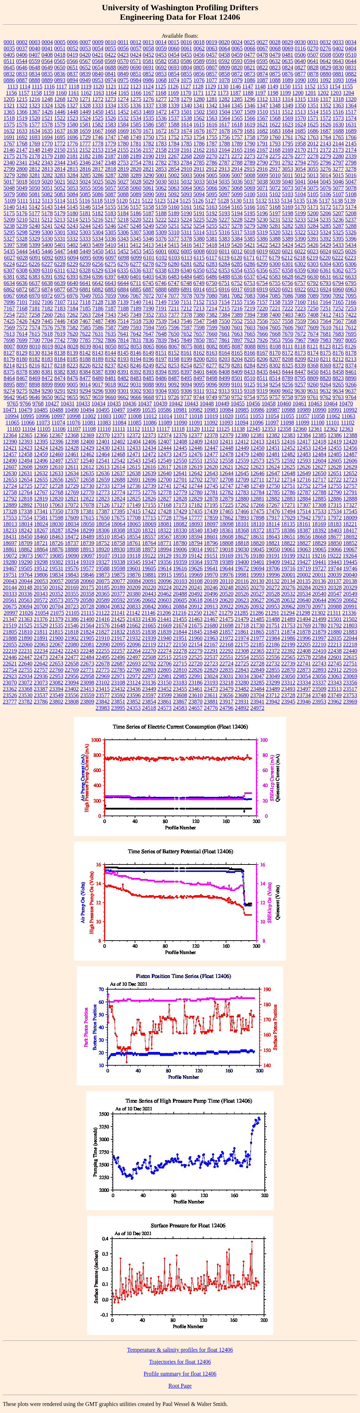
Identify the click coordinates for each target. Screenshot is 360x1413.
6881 (85, 289)
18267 (41, 530)
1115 (37, 86)
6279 (161, 264)
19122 (149, 556)
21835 (134, 632)
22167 (211, 644)
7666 (262, 334)
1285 (237, 99)
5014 (325, 175)
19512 (41, 568)
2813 (47, 169)
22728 (257, 664)
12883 (288, 499)
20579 (72, 600)
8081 (199, 346)
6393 (72, 277)
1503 (211, 112)
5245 (97, 226)
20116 (242, 581)
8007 (9, 346)
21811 (40, 632)
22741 (304, 664)
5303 (85, 232)
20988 (335, 606)
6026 (350, 251)
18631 (257, 537)
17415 (134, 511)
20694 (25, 606)
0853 (161, 74)
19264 (350, 556)
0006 (72, 42)
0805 (199, 67)
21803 (350, 625)
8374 (350, 365)
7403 (287, 315)
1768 (21, 144)
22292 (226, 651)
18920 (103, 549)
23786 (41, 702)
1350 (300, 106)
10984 (226, 410)
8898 (34, 385)
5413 (148, 245)
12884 (304, 499)
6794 (338, 283)
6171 (249, 258)
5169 (287, 207)
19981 (242, 575)
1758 (249, 137)
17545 (350, 511)
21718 (242, 625)
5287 (338, 226)
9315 (237, 391)
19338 (118, 562)
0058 (148, 48)
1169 (173, 93)
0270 (313, 48)
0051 (59, 48)
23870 (195, 702)
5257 (224, 226)
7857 (211, 340)
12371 (118, 435)
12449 (242, 448)
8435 (262, 372)
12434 (149, 448)
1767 (9, 144)
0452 (148, 55)
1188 (248, 93)
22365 (257, 651)
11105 (44, 429)
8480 (97, 378)
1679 (237, 131)
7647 (148, 334)
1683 (275, 131)
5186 (135, 213)
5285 (325, 226)
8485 (148, 378)
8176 (338, 353)
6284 (224, 264)
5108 (350, 194)
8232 (97, 365)
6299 (262, 264)
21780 (319, 625)
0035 (9, 48)
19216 (319, 556)
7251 (325, 308)
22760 (56, 670)
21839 (165, 632)
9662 (123, 397)
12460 (56, 454)
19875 (118, 575)
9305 (173, 391)
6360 (313, 270)
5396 (350, 239)
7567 (338, 321)
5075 (313, 188)
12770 (87, 492)
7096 (9, 302)
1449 (85, 112)
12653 (10, 480)
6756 (287, 283)
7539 (161, 321)
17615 (87, 518)
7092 (338, 296)
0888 (34, 80)
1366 (21, 112)
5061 (148, 188)
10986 (257, 410)
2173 (338, 150)
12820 (56, 499)
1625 (313, 125)
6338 (161, 270)
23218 (226, 683)
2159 (173, 150)
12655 (41, 480)
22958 (87, 676)
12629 (350, 467)
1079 (237, 80)
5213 (59, 220)
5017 (9, 182)
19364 (195, 562)
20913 (211, 606)
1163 (98, 93)
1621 (262, 125)
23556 (72, 695)
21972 (226, 638)
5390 (300, 239)
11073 (43, 423)
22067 (56, 644)
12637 (118, 473)
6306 (350, 264)
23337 (319, 683)
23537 (41, 695)
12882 (273, 499)
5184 (123, 213)
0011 (122, 42)
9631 (313, 391)
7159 (287, 302)
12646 (257, 473)
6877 (59, 289)
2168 (275, 150)
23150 (165, 683)
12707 (211, 480)
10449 (222, 404)
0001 (9, 42)
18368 (242, 530)
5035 (224, 182)
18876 (56, 549)
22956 (72, 676)
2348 (110, 163)
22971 (118, 676)
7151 (186, 302)
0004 (47, 42)
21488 (273, 619)
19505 (25, 568)
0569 (110, 61)
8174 (313, 353)
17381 (87, 511)
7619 (59, 334)
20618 (195, 600)
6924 (325, 289)
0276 (325, 48)
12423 (25, 448)
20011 (319, 575)
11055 (287, 416)
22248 (87, 651)
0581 (148, 61)
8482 (123, 378)
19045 (257, 549)
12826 (149, 499)
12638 (134, 473)
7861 (224, 340)
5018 (21, 182)
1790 (249, 144)
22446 (10, 657)
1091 (313, 80)
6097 (110, 258)
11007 (119, 416)
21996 (304, 638)
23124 (134, 683)
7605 (275, 327)
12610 (56, 467)
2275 (275, 156)
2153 (97, 150)
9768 (38, 404)
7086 (287, 296)
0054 (97, 48)
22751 (350, 664)
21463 (195, 619)
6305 (338, 264)
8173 (300, 353)
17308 (319, 505)
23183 (180, 683)
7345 (123, 315)
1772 (59, 144)
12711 (257, 480)
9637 (350, 391)
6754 (262, 283)
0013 (148, 42)
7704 (47, 340)
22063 (41, 644)
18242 (25, 530)
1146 (235, 86)
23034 (242, 676)
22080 (72, 644)
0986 (148, 80)
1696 (72, 137)
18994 (165, 549)
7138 (110, 302)
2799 (9, 169)
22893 (319, 670)
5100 (249, 194)
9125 (249, 385)
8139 (72, 353)
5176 (21, 213)
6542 (262, 277)
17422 (149, 511)
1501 (186, 112)
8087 (237, 346)
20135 (303, 581)
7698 (9, 340)
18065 (134, 524)
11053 (257, 416)
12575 (273, 461)
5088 (123, 194)
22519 (180, 657)
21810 (25, 632)
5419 (224, 245)
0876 (287, 74)
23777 (10, 702)
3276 (325, 169)
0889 (47, 80)
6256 (97, 264)
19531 (56, 568)
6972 (47, 296)
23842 (103, 702)
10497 (118, 410)
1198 (272, 93)
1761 (287, 137)
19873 (103, 575)
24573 (165, 708)
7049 (85, 296)
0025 (249, 42)
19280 (10, 562)
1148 (260, 86)
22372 (273, 651)
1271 (85, 99)
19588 (103, 568)
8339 (300, 365)
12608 (25, 467)
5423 (275, 245)
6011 (224, 251)
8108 (275, 346)
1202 (323, 93)
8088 (250, 346)
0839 (85, 74)
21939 (149, 638)
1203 (335, 93)
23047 (257, 676)
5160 (173, 207)
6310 (47, 270)
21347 (10, 619)
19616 (180, 568)
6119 (223, 258)
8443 (275, 372)
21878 (304, 632)
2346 (85, 163)
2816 (85, 169)
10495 (103, 410)
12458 (25, 454)
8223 (72, 365)
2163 (211, 150)
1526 (110, 118)
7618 (47, 334)
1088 (275, 80)
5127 (210, 201)
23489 (273, 689)
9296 (97, 391)
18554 (134, 537)
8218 (59, 365)
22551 (226, 657)
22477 (72, 657)
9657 (85, 397)
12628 (335, 467)
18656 (304, 537)
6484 (186, 277)
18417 (350, 530)
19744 (335, 568)
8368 (313, 365)
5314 (199, 232)
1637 (59, 131)
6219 (312, 258)
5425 (300, 245)
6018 (249, 251)
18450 (25, 537)
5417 (199, 245)
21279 (226, 613)
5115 (72, 201)
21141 (118, 613)
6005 (186, 251)
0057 (135, 48)
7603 (249, 327)
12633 (56, 473)
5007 (237, 175)
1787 (211, 144)
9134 (262, 385)
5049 (21, 188)
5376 (161, 239)
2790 (262, 163)
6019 (262, 251)
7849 (186, 340)
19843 (72, 575)
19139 (180, 556)
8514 (275, 378)
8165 (237, 353)
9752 (237, 397)
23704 (257, 695)
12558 (226, 461)
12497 (56, 461)
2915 (249, 169)
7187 (110, 308)
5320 (275, 232)
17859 (211, 518)
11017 (180, 416)
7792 (97, 340)
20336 (25, 594)
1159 (48, 93)
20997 (11, 613)
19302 (56, 562)
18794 (195, 543)
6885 (135, 289)
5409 (97, 245)
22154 (195, 644)
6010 (211, 251)
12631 (25, 473)
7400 (275, 315)
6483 (173, 277)
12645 (242, 473)
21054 (41, 613)
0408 (47, 55)
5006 (224, 175)
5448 (72, 251)
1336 (135, 106)
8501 (237, 378)
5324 (325, 232)
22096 (134, 644)
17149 (134, 505)
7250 (313, 308)
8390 (110, 372)
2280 (338, 156)
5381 (211, 239)
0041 (47, 48)
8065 (148, 346)
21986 (288, 638)
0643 (338, 61)
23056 (319, 676)
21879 (319, 632)
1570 (300, 118)
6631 (325, 277)
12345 (253, 429)
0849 (123, 74)
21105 (72, 613)
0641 (313, 61)
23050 (288, 676)
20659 (335, 600)
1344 (224, 106)
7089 (313, 296)
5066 (211, 188)
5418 (211, 245)
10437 (145, 404)
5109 (10, 201)
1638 (72, 131)
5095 (211, 194)
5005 (211, 175)
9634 (338, 391)
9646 (34, 397)
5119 (109, 201)
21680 (211, 625)
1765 (338, 137)
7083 (249, 296)
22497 (134, 657)
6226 (34, 264)
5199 (300, 213)
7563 (313, 321)
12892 (25, 505)
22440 (350, 651)
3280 (21, 175)
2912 (211, 169)
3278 (350, 169)
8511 (262, 378)
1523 (72, 118)
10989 (304, 410)
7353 (161, 315)
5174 (350, 207)
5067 (224, 188)
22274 (165, 651)
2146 (9, 150)
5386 (262, 239)
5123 (160, 201)
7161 (312, 302)
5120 (122, 201)
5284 (313, 226)
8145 (123, 353)
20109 (211, 581)
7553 (249, 321)
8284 (249, 365)
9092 (173, 385)
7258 (34, 315)
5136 (311, 201)
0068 (275, 48)
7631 (97, 334)
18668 (319, 537)
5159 (161, 207)
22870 (288, 670)
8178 (350, 353)
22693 (134, 664)
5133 (273, 201)
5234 (313, 220)
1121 (110, 86)
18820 (257, 543)
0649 (47, 67)
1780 (123, 144)
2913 (224, 169)
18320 (134, 530)
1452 (123, 112)
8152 (173, 353)
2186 (97, 156)
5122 (147, 201)
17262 (242, 505)
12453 (304, 448)
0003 (34, 42)
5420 (237, 245)
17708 (134, 518)
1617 (224, 125)
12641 (180, 473)
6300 (275, 264)
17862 (226, 518)
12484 (319, 454)
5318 (249, 232)
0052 (72, 48)
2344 (59, 163)
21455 (180, 619)
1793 (275, 144)
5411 (122, 245)
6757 (300, 283)
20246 (211, 587)
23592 (118, 695)
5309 (161, 232)
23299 (273, 683)
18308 (118, 530)
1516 (338, 112)
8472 (47, 378)
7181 (34, 308)
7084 (262, 296)
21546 (72, 625)
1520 (34, 118)
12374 (165, 435)
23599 (165, 695)
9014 (85, 385)
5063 (173, 188)
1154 (334, 86)
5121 (134, 201)
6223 (350, 258)
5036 (237, 182)
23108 (118, 683)
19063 (304, 549)
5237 (350, 220)
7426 (21, 321)
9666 (135, 397)
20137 (334, 581)
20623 (242, 600)
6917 (237, 289)
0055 (110, 48)
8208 (287, 359)
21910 (103, 638)
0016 (186, 42)
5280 (262, 226)
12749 (257, 486)
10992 (350, 410)
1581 (85, 125)
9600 (275, 391)
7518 (135, 321)
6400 (123, 277)
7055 (97, 296)
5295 (9, 232)
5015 (338, 175)
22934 (25, 676)
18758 (118, 543)
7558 (287, 321)
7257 (21, 315)
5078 (350, 188)
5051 (47, 188)
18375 (273, 530)
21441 (165, 619)
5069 (249, 188)
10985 (242, 410)
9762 (325, 397)
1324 (47, 106)
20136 (319, 581)
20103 (180, 581)
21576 (103, 625)
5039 (275, 182)
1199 (285, 93)
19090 (72, 556)
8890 (350, 378)
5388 (275, 239)
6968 (21, 296)
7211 (173, 308)
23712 (273, 695)
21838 (149, 632)
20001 (288, 575)
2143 (325, 144)
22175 (242, 644)
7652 (186, 334)
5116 (84, 201)
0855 (186, 74)
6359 (300, 270)
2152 (85, 150)
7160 (300, 302)
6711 (135, 283)
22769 (72, 670)
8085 (224, 346)
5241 (47, 226)
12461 (72, 454)
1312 (262, 99)
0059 (161, 48)
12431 (118, 448)
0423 (123, 55)
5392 (325, 239)
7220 (262, 308)
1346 (249, 106)
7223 (300, 308)
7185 (85, 308)
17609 (72, 518)
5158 (148, 207)
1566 (249, 118)
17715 (149, 518)
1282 (224, 99)
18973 (149, 549)
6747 (173, 283)
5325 (338, 232)
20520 (226, 594)
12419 (335, 442)
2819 (123, 169)
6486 (211, 277)
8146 (135, 353)
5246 (110, 226)
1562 (199, 118)
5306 (123, 232)
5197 (275, 213)
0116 (300, 48)
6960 (338, 289)
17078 (87, 505)
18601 (211, 537)
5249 (148, 226)
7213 (199, 308)
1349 (287, 106)
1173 (223, 93)
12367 (56, 435)
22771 (87, 670)
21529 (41, 625)
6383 (34, 277)
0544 (21, 61)
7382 (211, 315)
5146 (85, 207)
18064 (118, 524)
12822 (87, 499)
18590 (180, 537)
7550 (224, 321)
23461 (195, 689)
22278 (180, 651)
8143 (97, 353)
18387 (304, 530)
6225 (21, 264)
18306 (103, 530)
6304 (325, 264)
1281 (211, 99)
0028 (275, 42)
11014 (165, 416)
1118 (73, 86)
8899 (47, 385)
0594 (249, 61)
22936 (41, 676)
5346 (148, 239)
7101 (22, 302)
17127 (118, 505)
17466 (242, 511)
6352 (211, 270)
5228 (237, 220)
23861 (165, 702)
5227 (224, 220)
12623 (257, 467)
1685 (300, 131)
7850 (199, 340)
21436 (149, 619)
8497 (199, 378)
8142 (85, 353)
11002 (89, 416)
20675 (10, 606)
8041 (98, 346)
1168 (160, 93)
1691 (9, 137)
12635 (87, 473)
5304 (97, 232)
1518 (9, 118)
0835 (47, 74)
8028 (72, 346)
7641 (123, 334)
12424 (41, 448)
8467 (21, 378)
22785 (118, 670)
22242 (56, 651)
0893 (59, 80)
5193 (224, 213)
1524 (85, 118)
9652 (59, 397)
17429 (180, 511)
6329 (97, 270)
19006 (180, 549)
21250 (195, 613)
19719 (304, 568)
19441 (319, 562)
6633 (350, 277)
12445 (180, 448)
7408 (313, 315)
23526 (10, 695)
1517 (350, 112)
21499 (319, 619)
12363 (346, 429)
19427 (304, 562)
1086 (249, 80)
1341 (199, 106)
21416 (103, 619)
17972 (335, 518)
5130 (236, 201)
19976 (226, 575)
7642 (135, 334)
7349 (135, 315)
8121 (312, 346)
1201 (310, 93)
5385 (249, 239)
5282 (287, 226)
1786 (199, 144)
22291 (211, 651)
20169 (72, 587)
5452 (123, 251)
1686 (313, 131)
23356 (350, 683)
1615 (199, 125)
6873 (34, 289)
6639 (59, 283)
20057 (57, 581)
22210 (319, 644)
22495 (103, 657)
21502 (350, 619)
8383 (72, 372)
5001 (161, 175)
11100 (317, 423)
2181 (72, 156)
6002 (173, 251)
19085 (57, 556)
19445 (350, 562)
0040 (34, 48)
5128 (223, 201)
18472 (72, 537)
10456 (253, 404)
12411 (226, 442)
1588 (173, 125)
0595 (262, 61)
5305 (110, 232)
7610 (325, 327)
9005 (72, 385)
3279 (9, 175)
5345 (135, 239)
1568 (275, 118)
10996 (43, 416)
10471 (10, 410)
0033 (338, 42)
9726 (173, 397)
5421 (249, 245)
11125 (223, 429)
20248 (226, 587)
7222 (287, 308)
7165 (337, 302)
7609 (313, 327)
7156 (249, 302)
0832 (9, 74)
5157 (135, 207)
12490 (10, 461)
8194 (135, 359)
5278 (237, 226)
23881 (211, 702)
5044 (313, 182)
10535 (149, 410)
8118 (300, 346)
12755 (335, 486)
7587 (110, 327)
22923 (10, 676)
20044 (26, 581)
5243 (72, 226)
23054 (304, 676)
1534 (135, 118)
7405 (300, 315)
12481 (273, 454)
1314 (287, 99)
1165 (123, 93)
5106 (325, 194)
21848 (211, 632)
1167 (148, 93)
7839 (161, 340)
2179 (47, 156)
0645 (9, 67)
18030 (57, 524)
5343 (123, 239)
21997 (319, 638)
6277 (135, 264)
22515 (165, 657)
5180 (72, 213)
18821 (273, 543)
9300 (110, 391)
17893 (242, 518)
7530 (148, 321)
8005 (350, 340)
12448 (226, 448)
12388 (350, 435)
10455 (238, 404)
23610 (195, 695)
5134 (286, 201)
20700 (41, 606)
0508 (325, 55)
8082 (212, 346)
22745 (335, 664)
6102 (161, 258)
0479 (275, 55)
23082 (56, 683)
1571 (313, 118)
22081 (87, 644)
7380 (199, 315)
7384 (224, 315)
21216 (179, 613)
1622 (275, 125)
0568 (97, 61)
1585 (135, 125)
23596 (134, 695)
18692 (350, 537)
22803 (149, 670)
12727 (41, 486)
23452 (165, 689)
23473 (211, 689)
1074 (173, 80)
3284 (72, 175)
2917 (275, 169)
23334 (304, 683)
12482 (288, 454)
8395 (173, 372)
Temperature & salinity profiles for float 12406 (180, 1350)
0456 (199, 55)
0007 (85, 42)
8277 (211, 365)
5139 (349, 201)
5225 (199, 220)
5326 (350, 232)
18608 (226, 537)
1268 (59, 99)
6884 (123, 289)
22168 (226, 644)
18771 (165, 543)
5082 (47, 194)
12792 (10, 499)
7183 (59, 308)
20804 (103, 606)
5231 (275, 220)
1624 (300, 125)
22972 (134, 676)
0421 (97, 55)
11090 (180, 423)
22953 (56, 676)
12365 (25, 435)
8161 (186, 353)
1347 (262, 106)
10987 (273, 410)
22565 (288, 657)
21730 (257, 625)
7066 (123, 296)
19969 (195, 575)
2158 (161, 150)
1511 (274, 112)
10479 (25, 410)
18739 (87, 543)
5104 (300, 194)
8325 (287, 365)
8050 (110, 346)
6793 (325, 283)
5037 (249, 182)
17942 (304, 518)
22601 (335, 657)
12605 (335, 461)
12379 (226, 435)
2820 (135, 169)
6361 (325, 270)
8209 (300, 359)
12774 (118, 492)
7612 (350, 327)
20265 (242, 587)
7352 (148, 315)
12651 (335, 473)
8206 (262, 359)
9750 (224, 397)
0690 (135, 67)
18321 (149, 530)
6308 (21, 270)
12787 (304, 492)
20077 (118, 581)
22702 (149, 664)
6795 (350, 283)
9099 (224, 385)
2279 (325, 156)
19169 (226, 556)
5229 (249, 220)
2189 (135, 156)
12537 (72, 461)
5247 (123, 226)
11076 (73, 423)
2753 (123, 163)
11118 (178, 429)
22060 (25, 644)
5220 (135, 220)
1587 (161, 125)
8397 (186, 372)
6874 (47, 289)
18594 (195, 537)
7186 (97, 308)
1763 (313, 137)
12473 (165, 454)
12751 (288, 486)
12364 (10, 435)
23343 (335, 683)
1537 (173, 118)
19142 (195, 556)
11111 (119, 429)
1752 (173, 137)
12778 (165, 492)
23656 (226, 695)
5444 (21, 251)
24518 (149, 708)
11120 (193, 429)
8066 (161, 346)
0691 (148, 67)
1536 (161, 118)
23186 (195, 683)
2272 (237, 156)
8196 (148, 359)
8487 (173, 378)
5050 (34, 188)
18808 (226, 543)
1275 (135, 99)
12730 (87, 486)
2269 (199, 156)
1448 (72, 112)
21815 (56, 632)
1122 (123, 86)
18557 (149, 537)
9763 (338, 397)
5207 (338, 213)
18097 (211, 524)
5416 (186, 245)
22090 (103, 644)
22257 (118, 651)
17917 (273, 518)
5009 (262, 175)
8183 (47, 359)
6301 (287, 264)
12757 (350, 486)
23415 (103, 689)
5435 (9, 251)
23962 (335, 702)
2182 (85, 156)
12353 (269, 429)
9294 (85, 391)
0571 (135, 61)
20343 (41, 594)
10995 (27, 416)
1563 (211, 118)
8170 (275, 353)
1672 (161, 131)
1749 (135, 137)
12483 (304, 454)
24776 (211, 708)
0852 (148, 74)
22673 (87, 664)
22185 (257, 644)
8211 (325, 359)
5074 (300, 188)
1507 (237, 112)
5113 (47, 201)
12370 (103, 435)
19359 (180, 562)
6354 (237, 270)
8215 (21, 365)
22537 (211, 657)
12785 (273, 492)
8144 (110, 353)
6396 (97, 277)
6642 (97, 283)
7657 (199, 334)
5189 (173, 213)
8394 (161, 372)
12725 (25, 486)
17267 (273, 505)
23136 (149, 683)
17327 (350, 505)
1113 (12, 86)
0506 (300, 55)
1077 (211, 80)
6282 (199, 264)
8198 (173, 359)
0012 (135, 42)
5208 (350, 213)
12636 (103, 473)
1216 (34, 99)
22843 (242, 670)
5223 (173, 220)
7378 (186, 315)
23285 (257, 683)
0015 (173, 42)
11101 (333, 423)
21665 (149, 625)
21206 (164, 613)
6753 (249, 283)
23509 (319, 689)
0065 (237, 48)
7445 (47, 321)
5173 (338, 207)
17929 (288, 518)
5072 (275, 188)
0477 (249, 55)
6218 (300, 258)
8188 (85, 359)
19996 (273, 575)
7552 (237, 321)
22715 (180, 664)
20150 (41, 587)
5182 (97, 213)
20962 (288, 606)
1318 (338, 99)
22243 (72, 651)
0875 (275, 74)
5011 (287, 175)
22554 (242, 657)
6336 (135, 270)
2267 (173, 156)
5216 (97, 220)
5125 (185, 201)
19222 (334, 556)
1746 (97, 137)
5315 (211, 232)
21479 (242, 619)
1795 (287, 144)
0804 (186, 67)
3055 (313, 169)
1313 (275, 99)
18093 (196, 524)
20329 (350, 587)
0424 (135, 55)
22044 (350, 638)
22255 (103, 651)
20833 (134, 606)
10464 (330, 404)
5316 (224, 232)
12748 (242, 486)
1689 (350, 131)
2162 (199, 150)
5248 (135, 226)
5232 (287, 220)
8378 (21, 372)
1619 (249, 125)
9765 (12, 404)
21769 (304, 625)
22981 (165, 676)
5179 (59, 213)
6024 (325, 251)
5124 (172, 201)
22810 (180, 670)
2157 (148, 150)
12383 (288, 435)
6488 (224, 277)
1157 (23, 93)
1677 (211, 131)
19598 (118, 568)
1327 (72, 106)
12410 (211, 442)
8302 (275, 365)
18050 (88, 524)
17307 (304, 505)
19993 (257, 575)
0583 (173, 61)
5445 (34, 251)
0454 (173, 55)
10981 (180, 410)
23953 (319, 702)
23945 (288, 702)
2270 (211, 156)
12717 (319, 480)
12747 (226, 486)
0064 (224, 48)
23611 (211, 695)
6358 (287, 270)
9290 (47, 391)
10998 (73, 416)
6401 (135, 277)
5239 (21, 226)
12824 (118, 499)
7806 (110, 340)
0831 (350, 67)
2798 (350, 163)
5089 (135, 194)
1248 (47, 99)
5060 (135, 188)
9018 (110, 385)
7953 (275, 340)
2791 (275, 163)
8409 (237, 372)
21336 (349, 613)
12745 (211, 486)
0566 (72, 61)
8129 (21, 353)
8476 (72, 378)
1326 (59, 106)
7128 (97, 302)
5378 (186, 239)
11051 (241, 416)
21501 (335, 619)
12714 (288, 480)
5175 (9, 213)
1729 (85, 137)
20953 (273, 606)
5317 (237, 232)
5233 (300, 220)
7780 (72, 340)
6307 (9, 270)
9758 (287, 397)
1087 (262, 80)
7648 (161, 334)
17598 (56, 518)
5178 (47, 213)
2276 (287, 156)
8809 (313, 378)
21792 (335, 625)
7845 (173, 340)
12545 (149, 461)
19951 (180, 575)
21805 (10, 632)
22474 (56, 657)
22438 (335, 651)
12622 (242, 467)
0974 (110, 80)
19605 (149, 568)
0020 (224, 42)
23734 (304, 695)
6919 (262, 289)
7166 (350, 302)
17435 (195, 511)
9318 (249, 391)
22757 (41, 670)
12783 (242, 492)
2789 (249, 163)
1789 (237, 144)
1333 (97, 106)
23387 (41, 689)
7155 (236, 302)
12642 (195, 473)
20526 (242, 594)
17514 (304, 511)
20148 (25, 587)
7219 (249, 308)
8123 (325, 346)
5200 (313, 213)
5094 (199, 194)
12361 (315, 429)
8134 (47, 353)
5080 (21, 194)
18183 (334, 524)
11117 (163, 429)
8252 (161, 365)
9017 (97, 385)
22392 (288, 651)
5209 (9, 220)
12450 (257, 448)
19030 (242, 549)
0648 (34, 67)
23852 (134, 702)
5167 (262, 207)
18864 (41, 549)
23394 (56, 689)
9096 (211, 385)
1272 (97, 99)
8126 (350, 346)
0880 (325, 74)
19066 (335, 549)
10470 (346, 404)
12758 (10, 492)
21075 (57, 613)
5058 (123, 188)
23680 (242, 695)
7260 (47, 315)
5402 (72, 245)
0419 (72, 55)
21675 (195, 625)
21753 (288, 625)
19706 (273, 568)
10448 (207, 404)
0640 (300, 61)
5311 (186, 232)
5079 (9, 194)
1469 (148, 112)
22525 (195, 657)
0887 (21, 80)
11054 (272, 416)
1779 (110, 144)
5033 (199, 182)
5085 (85, 194)
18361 (226, 530)
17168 (165, 505)
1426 (47, 112)
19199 (288, 556)
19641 (211, 568)
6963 (350, 289)
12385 (319, 435)
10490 (72, 410)
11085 (134, 423)
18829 (319, 543)
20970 (304, 606)
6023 (313, 251)
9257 (300, 385)
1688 (338, 131)
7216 (237, 308)
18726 (56, 543)
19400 (242, 562)
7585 (85, 327)
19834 (56, 575)
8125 (337, 346)
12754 (319, 486)
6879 (72, 289)
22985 (180, 676)
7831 (135, 340)
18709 (25, 543)
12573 (257, 461)
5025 (97, 182)
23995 (118, 708)
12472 (149, 454)
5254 (199, 226)
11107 (74, 429)
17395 (118, 511)
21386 (72, 619)
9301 (123, 391)
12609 (41, 467)
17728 (165, 518)
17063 (56, 505)
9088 (148, 385)
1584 (123, 125)
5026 (110, 182)
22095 (118, 644)
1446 (59, 112)
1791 (262, 144)
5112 (34, 201)
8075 (186, 346)
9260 (313, 385)
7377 (173, 315)
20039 (335, 575)
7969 (313, 340)
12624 (273, 467)
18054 (103, 524)
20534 (304, 594)
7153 (211, 302)
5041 (300, 182)
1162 (86, 93)
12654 (25, 480)
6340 (186, 270)
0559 (34, 61)
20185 (103, 587)
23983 (103, 708)
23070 (10, 683)
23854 (149, 702)
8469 (34, 378)
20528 (273, 594)
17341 (41, 511)
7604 (262, 327)
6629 (300, 277)
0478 (262, 55)
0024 (237, 42)
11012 (150, 416)
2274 (262, 156)
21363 (25, 619)
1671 (148, 131)
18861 (10, 549)
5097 (224, 194)
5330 (47, 239)
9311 (198, 391)
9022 (123, 385)
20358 (87, 594)
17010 (41, 505)
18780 (180, 543)
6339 (173, 270)
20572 (41, 600)
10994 (12, 416)
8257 (199, 365)
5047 (350, 182)
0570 (123, 61)
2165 (237, 150)
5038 (262, 182)
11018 (195, 416)
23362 (10, 689)
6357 (275, 270)
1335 (123, 106)
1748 (123, 137)
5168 (275, 207)
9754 (249, 397)
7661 (224, 334)
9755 (262, 397)
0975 (123, 80)
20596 (134, 600)
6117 (211, 258)
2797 (338, 163)
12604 (319, 461)
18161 (303, 524)
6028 (22, 258)
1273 (110, 99)
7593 (135, 327)
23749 (335, 695)
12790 (335, 492)
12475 (180, 454)
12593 (304, 461)
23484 (257, 689)
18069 (149, 524)
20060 (88, 581)
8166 (249, 353)
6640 (72, 283)
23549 (56, 695)
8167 (262, 353)
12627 (319, 467)
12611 (71, 467)
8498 (211, 378)
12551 (195, 461)
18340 (195, 530)
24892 (242, 708)
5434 (350, 245)
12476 (195, 454)
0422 (110, 55)
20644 (319, 600)
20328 (335, 587)
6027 (9, 258)
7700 (34, 340)
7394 (249, 315)
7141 (148, 302)
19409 (273, 562)
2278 (313, 156)
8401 (199, 372)
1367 (34, 112)
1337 (148, 106)
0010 (110, 42)
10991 (335, 410)
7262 (72, 315)
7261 (59, 315)
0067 (262, 48)
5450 (97, 251)
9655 (72, 397)
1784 (173, 144)
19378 (211, 562)
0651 (72, 67)
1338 (161, 106)
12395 (41, 442)
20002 (304, 575)
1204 (348, 93)
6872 (21, 289)
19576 (72, 568)
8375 (9, 372)
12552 (211, 461)
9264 (325, 385)
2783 (173, 163)
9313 (224, 391)
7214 (211, 308)
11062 (333, 416)
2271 (224, 156)
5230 (262, 220)
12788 (319, 492)
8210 (313, 359)
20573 (56, 600)
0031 (313, 42)
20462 (165, 594)
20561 (10, 600)
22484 (87, 657)
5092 (173, 194)
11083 (104, 423)
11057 (302, 416)
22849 (257, 670)
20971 (319, 606)
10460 (284, 404)
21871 (273, 632)
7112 (72, 302)
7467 (85, 321)
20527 (257, 594)
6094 (72, 258)
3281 (34, 175)
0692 (161, 67)
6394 (85, 277)
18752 (103, 543)
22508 (149, 657)
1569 (287, 118)
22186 (273, 644)
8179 (9, 359)
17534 (335, 511)
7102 (34, 302)
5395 (338, 239)
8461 (350, 372)
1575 (9, 125)
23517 (350, 689)
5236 (338, 220)
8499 (224, 378)
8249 (148, 365)
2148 (34, 150)
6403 (148, 277)
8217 (47, 365)
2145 (350, 144)
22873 (304, 670)
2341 (21, 163)
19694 (257, 568)
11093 (226, 423)
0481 (287, 55)
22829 (211, 670)
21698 (226, 625)
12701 (180, 480)
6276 (123, 264)
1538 (186, 118)
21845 (195, 632)
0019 (211, 42)
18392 (319, 530)
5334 (97, 239)
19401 (257, 562)
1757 (237, 137)
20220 (149, 587)
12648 (288, 473)
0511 (9, 61)
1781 (135, 144)
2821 (148, 169)
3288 (123, 175)
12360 (299, 429)
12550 (180, 461)
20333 (10, 594)
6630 (313, 277)
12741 (165, 486)
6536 (237, 277)
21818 (72, 632)
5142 (34, 207)
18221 (350, 524)
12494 (25, 461)
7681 (325, 334)
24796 (226, 708)
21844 (180, 632)
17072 (72, 505)
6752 (237, 283)
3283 (59, 175)
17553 (10, 518)
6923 (313, 289)
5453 (135, 251)
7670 (287, 334)
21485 (257, 619)
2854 (173, 169)
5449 (85, 251)
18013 (10, 524)
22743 (319, 664)
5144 (59, 207)
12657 (72, 480)
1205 (9, 99)
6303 (313, 264)
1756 (224, 137)
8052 (123, 346)
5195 (249, 213)
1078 (224, 80)
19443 (335, 562)
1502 (199, 112)
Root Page (180, 1386)
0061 (186, 48)
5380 (199, 239)
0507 (313, 55)
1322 (21, 106)
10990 (319, 410)
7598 (199, 327)
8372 (338, 365)
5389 (287, 239)
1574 (350, 118)
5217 (110, 220)
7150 (173, 302)
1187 (235, 93)
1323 (34, 106)
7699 (21, 340)
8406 (211, 372)
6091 (34, 258)
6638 (47, 283)
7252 (338, 308)
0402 (338, 48)
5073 (287, 188)
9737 (186, 397)
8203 (224, 359)
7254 (9, 315)
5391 (313, 239)
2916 (262, 169)
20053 (41, 581)
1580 (72, 125)
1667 (97, 131)
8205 (249, 359)
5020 (47, 182)
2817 (97, 169)
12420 (350, 442)
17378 (72, 511)
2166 (249, 150)
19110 (118, 556)
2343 (47, 163)
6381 (9, 277)
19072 (10, 556)
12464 (103, 454)
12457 (10, 454)
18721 (41, 543)
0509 (338, 55)
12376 (180, 435)
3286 (97, 175)
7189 (135, 308)
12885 (319, 499)
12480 (257, 454)
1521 (47, 118)
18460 (41, 537)
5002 (173, 175)
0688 (110, 67)
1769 (34, 144)
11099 (302, 423)
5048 (9, 188)
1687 (325, 131)
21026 (26, 613)
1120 (98, 86)
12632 (41, 473)
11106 (59, 429)
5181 (85, 213)
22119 (149, 644)
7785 (85, 340)
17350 (56, 511)
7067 (135, 296)
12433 (134, 448)
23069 (350, 676)
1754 (199, 137)
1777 (85, 144)
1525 (97, 118)
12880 (242, 499)
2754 (135, 163)
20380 (134, 594)
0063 (211, 48)
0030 (300, 42)
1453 (135, 112)
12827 (165, 499)
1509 (249, 112)
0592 (224, 61)
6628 (287, 277)
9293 (72, 391)
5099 (237, 194)
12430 (103, 448)
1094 (350, 80)
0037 (21, 48)
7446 (59, 321)
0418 (59, 55)
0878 (313, 74)
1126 (173, 86)
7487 (97, 321)
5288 (350, 226)
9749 (211, 397)
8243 (123, 365)
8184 (59, 359)
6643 (110, 283)
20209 (134, 587)
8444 (287, 372)
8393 (148, 372)
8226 (85, 365)
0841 (110, 74)
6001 (161, 251)
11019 (211, 416)
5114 (59, 201)
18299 (87, 530)
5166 (249, 207)
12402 (118, 442)
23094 (72, 683)
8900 (59, 385)
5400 (47, 245)
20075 (103, 581)
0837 (72, 74)
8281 (237, 365)
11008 (135, 416)
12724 (10, 486)
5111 (22, 201)
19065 (319, 549)
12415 (273, 442)
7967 (300, 340)
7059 (110, 296)
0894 (72, 80)
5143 (47, 207)
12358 (284, 429)
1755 (211, 137)
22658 (72, 664)
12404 (134, 442)
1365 (9, 112)
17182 (195, 505)
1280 (199, 99)
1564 (224, 118)
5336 (110, 239)
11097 (272, 423)
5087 (110, 194)
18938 (134, 549)
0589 (199, 61)
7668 (275, 334)
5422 (262, 245)
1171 (198, 93)
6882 (97, 289)
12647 (273, 473)
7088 (300, 296)
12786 (288, 492)
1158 (36, 93)
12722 (335, 480)
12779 (180, 492)
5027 (123, 182)
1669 (123, 131)
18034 (72, 524)
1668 (110, 131)
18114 (272, 524)
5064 (186, 188)
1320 (350, 99)
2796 (325, 163)
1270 (72, 99)
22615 (350, 657)
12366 (41, 435)
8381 (47, 372)
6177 (262, 258)
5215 (85, 220)
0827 (300, 67)
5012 (300, 175)
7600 (224, 327)
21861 (242, 632)
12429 (87, 448)
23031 (226, 676)
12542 (118, 461)
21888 (10, 638)
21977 (257, 638)
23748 (319, 695)
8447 (300, 372)
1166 (135, 93)
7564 (325, 321)
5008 (249, 175)
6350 (199, 270)
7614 (21, 334)
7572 (21, 327)
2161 (186, 150)
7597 (186, 327)
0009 (97, 42)
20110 (226, 581)
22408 (304, 651)
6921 (287, 289)
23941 (257, 702)
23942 (273, 702)
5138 (337, 201)
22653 (56, 664)
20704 (56, 606)
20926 (242, 606)
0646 (21, 67)
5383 (224, 239)
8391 (123, 372)
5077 (338, 188)
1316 (313, 99)
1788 (224, 144)
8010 (34, 346)
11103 (14, 429)
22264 (134, 651)
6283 (211, 264)
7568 (350, 321)
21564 (87, 625)
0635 (287, 61)
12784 (257, 492)
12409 (195, 442)
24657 (195, 708)
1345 (237, 106)
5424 (287, 245)
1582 (97, 125)
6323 (72, 270)
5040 (287, 182)
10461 (299, 404)
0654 (97, 67)
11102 (347, 423)
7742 (59, 340)
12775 (134, 492)
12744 (195, 486)
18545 (118, 537)
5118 (97, 201)
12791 (350, 492)
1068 (161, 80)
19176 (242, 556)
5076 (325, 188)
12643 (211, 473)
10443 (191, 404)
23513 (335, 689)
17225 (226, 505)
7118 (84, 302)
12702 (195, 480)
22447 (25, 657)
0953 (97, 80)
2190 (148, 156)
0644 (350, 61)
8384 (85, 372)
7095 (350, 296)
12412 (242, 442)
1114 (24, 86)
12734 (118, 486)
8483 (135, 378)
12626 (304, 467)
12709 (242, 480)
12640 (165, 473)
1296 (249, 99)
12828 (180, 499)
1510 (262, 112)
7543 (173, 321)
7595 (161, 327)
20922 (226, 606)
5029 (148, 182)
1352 (325, 106)
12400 (87, 442)
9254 (275, 385)
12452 (288, 448)
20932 (257, 606)
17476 (273, 511)
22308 (242, 651)
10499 (134, 410)
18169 (319, 524)
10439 (160, 404)
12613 (103, 467)
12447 (211, 448)
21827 (103, 632)
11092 (211, 423)
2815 (72, 169)
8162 (199, 353)
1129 (210, 86)
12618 (180, 467)
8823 (338, 378)
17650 (103, 518)
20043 (10, 581)
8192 (110, 359)
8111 (287, 346)
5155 (110, 207)
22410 (319, 651)
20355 (72, 594)
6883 (110, 289)
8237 (110, 365)
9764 (350, 397)
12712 (273, 480)
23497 (304, 689)
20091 (149, 581)
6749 (199, 283)
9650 (47, 397)
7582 (72, 327)
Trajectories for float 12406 (180, 1362)
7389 (237, 315)
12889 (10, 505)
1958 (300, 144)
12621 (226, 467)
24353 (134, 708)
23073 (41, 683)
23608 (180, 695)
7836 (148, 340)
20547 (335, 594)
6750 (211, 283)
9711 (160, 397)
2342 (34, 163)
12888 (350, 499)
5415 (173, 245)
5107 (338, 194)
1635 (47, 131)
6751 (224, 283)
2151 (72, 150)
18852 (350, 543)
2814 (59, 169)
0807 (211, 67)
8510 (249, 378)
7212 (186, 308)
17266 (257, 505)
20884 (180, 606)
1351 (313, 106)
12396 (56, 442)
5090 (148, 194)
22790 (134, 670)
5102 (275, 194)
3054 (300, 169)
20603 (165, 600)
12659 (103, 480)
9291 (59, 391)
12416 (288, 442)
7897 (237, 340)
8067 (174, 346)
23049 (273, 676)
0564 (47, 61)
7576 (47, 327)
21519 (10, 625)
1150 (284, 86)
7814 (123, 340)
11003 (104, 416)
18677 (335, 537)
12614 (118, 467)
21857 (226, 632)
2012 (313, 144)
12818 (25, 499)
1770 (47, 144)
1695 (59, 137)
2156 (135, 150)
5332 (72, 239)
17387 (103, 511)
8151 (161, 353)
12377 (195, 435)
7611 (338, 327)
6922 (300, 289)
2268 (186, 156)
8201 (211, 359)
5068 (237, 188)
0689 (123, 67)
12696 (149, 480)
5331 (59, 239)
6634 (9, 283)
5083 (59, 194)
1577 (34, 125)
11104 (29, 429)
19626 (195, 568)
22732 (273, 664)
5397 (9, 245)
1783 (161, 144)
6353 (224, 270)
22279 (195, 651)
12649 (304, 473)
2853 (161, 169)
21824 (87, 632)
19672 (242, 568)
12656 (56, 480)
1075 (186, 80)
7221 (275, 308)
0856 (199, 74)
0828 (313, 67)
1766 (350, 137)
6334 (110, 270)
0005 (59, 42)
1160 (61, 93)
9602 (287, 391)
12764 (25, 492)
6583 (275, 277)
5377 (173, 239)
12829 (195, 499)
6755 (275, 283)
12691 (134, 480)
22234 (41, 651)
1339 (173, 106)
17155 (149, 505)
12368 (72, 435)
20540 (319, 594)
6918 (249, 289)
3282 (47, 175)
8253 (173, 365)
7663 (237, 334)
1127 (185, 86)
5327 (9, 239)
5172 (325, 207)
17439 (211, 511)
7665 (249, 334)
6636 (21, 283)
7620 (72, 334)
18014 (26, 524)
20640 (304, 600)
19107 (103, 556)
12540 (87, 461)
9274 (9, 391)
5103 (287, 194)
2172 (325, 150)
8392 (135, 372)
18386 (288, 530)
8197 (161, 359)
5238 (9, 226)
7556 (262, 321)
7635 (110, 334)
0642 (325, 61)
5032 (186, 182)
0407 (34, 55)
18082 (180, 524)
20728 (87, 606)
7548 (211, 321)
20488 (180, 594)
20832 (118, 606)
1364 (350, 106)
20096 (165, 581)
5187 (148, 213)
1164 (110, 93)
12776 (149, 492)
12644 (226, 473)
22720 (195, 664)
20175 (87, 587)
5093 (186, 194)
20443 (149, 594)
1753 (186, 137)
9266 (350, 385)
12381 (257, 435)
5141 (21, 207)
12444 (165, 448)
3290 (148, 175)
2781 (148, 163)
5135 (299, 201)
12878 (211, 499)
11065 (12, 423)
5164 (224, 207)
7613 (9, 334)
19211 (303, 556)
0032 (325, 42)
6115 (199, 258)
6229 (72, 264)
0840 (97, 74)
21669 (165, 625)
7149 (160, 302)
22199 (288, 644)
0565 (59, 61)
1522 (59, 118)
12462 (87, 454)
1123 (135, 86)
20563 (25, 600)
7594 (148, 327)
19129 (165, 556)
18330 (180, 530)
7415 (338, 315)
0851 (135, 74)
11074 (58, 423)
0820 (237, 67)
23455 (180, 689)
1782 (148, 144)
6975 (59, 296)
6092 (47, 258)
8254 (186, 365)
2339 (350, 156)
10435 (114, 404)
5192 (211, 213)
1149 (272, 86)
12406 (149, 442)
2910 (186, 169)
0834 (34, 74)
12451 (273, 448)
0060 (173, 48)
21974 (242, 638)
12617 (165, 467)
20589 (103, 600)
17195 (211, 505)
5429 (325, 245)
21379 (56, 619)
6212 (287, 258)
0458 (224, 55)
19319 (87, 562)
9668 (148, 397)
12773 (103, 492)
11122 (208, 429)
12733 (103, 486)
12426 (56, 448)
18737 (72, 543)
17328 (10, 511)
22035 (335, 638)
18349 (211, 530)
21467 (211, 619)
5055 (85, 188)
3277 (338, 169)
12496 (41, 461)
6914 (199, 289)
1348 (275, 106)
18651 (288, 537)
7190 (148, 308)
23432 (118, 689)
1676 (199, 131)
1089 (287, 80)
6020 (275, 251)
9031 (135, 385)
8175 (325, 353)
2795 (313, 163)
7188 (123, 308)
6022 (300, 251)
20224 (165, 587)
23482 (242, 689)
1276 (148, 99)
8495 (186, 378)
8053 (136, 346)
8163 (211, 353)
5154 (97, 207)
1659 (85, 131)
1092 (325, 80)
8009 (22, 346)
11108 (89, 429)
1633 (21, 131)
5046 (338, 182)
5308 (148, 232)
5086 (97, 194)
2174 (350, 150)
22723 (211, 664)
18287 (56, 530)
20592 (118, 600)
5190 (186, 213)
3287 (110, 175)
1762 (300, 137)
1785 (186, 144)
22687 (118, 664)
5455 (148, 251)
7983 (325, 340)
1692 (21, 137)
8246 (135, 365)
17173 (180, 505)
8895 (9, 385)
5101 (262, 194)
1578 (47, 125)
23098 (87, 683)
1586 (148, 125)
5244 (85, 226)
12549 (165, 461)
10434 (98, 404)
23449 (149, 689)
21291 (272, 613)
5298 (21, 232)
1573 (338, 118)
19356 (165, 562)
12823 (103, 499)
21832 (118, 632)
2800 (21, 169)
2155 (123, 150)
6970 (34, 296)
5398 (21, 245)
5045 (325, 182)
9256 (287, 385)
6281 (186, 264)
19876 (134, 575)
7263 (85, 315)
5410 (110, 245)
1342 (211, 106)
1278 (173, 99)
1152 (309, 86)
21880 (335, 632)
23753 (350, 695)
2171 (313, 150)
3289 (135, 175)
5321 (287, 232)
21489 (288, 619)
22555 (257, 657)
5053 (72, 188)
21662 (134, 625)
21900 (56, 638)
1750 (148, 137)
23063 (335, 676)
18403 (335, 530)
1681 (249, 131)
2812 (34, 169)
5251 (173, 226)
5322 (300, 232)
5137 (324, 201)
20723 (72, 606)
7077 (173, 296)
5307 (135, 232)
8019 (47, 346)
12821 (72, 499)
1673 (173, 131)
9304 (161, 391)
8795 (300, 378)
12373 (149, 435)
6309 (34, 270)
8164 (224, 353)
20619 (211, 600)
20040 (350, 575)
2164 (224, 150)
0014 (161, 42)
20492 (195, 594)
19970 (211, 575)
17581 (41, 518)
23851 (118, 702)
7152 (198, 302)
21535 (56, 625)
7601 (237, 327)
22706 (165, 664)
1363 (338, 106)
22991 (195, 676)
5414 (161, 245)
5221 (148, 220)
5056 (97, 188)
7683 (338, 334)
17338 (25, 511)
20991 (350, 606)
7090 (325, 296)
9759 (300, 397)
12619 (195, 467)
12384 (304, 435)
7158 (274, 302)
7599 (211, 327)
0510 (350, 55)
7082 (237, 296)
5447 (59, 251)
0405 (9, 55)
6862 (9, 289)
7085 (275, 296)
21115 (88, 613)
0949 (85, 80)
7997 (338, 340)
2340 (9, 163)
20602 (149, 600)
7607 (300, 327)
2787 (224, 163)
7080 (211, 296)
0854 (173, 74)
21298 (303, 613)
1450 (97, 112)
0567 (85, 61)
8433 (249, 372)
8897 (21, 385)
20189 (118, 587)
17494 (288, 511)
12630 (10, 473)
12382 (273, 435)
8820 (325, 378)
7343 (110, 315)
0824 (287, 67)
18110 (257, 524)
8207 (275, 359)
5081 (34, 194)
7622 (85, 334)
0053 (85, 48)
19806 (41, 575)
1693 (34, 137)
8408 (224, 372)
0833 (21, 74)
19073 (26, 556)
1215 (21, 99)
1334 (110, 106)
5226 (211, 220)
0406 (21, 55)
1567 (262, 118)
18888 (72, 549)
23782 (25, 702)
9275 (21, 391)
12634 (72, 473)
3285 (85, 175)
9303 (148, 391)
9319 (262, 391)
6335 (123, 270)
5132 (261, 201)
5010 (275, 175)
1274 (123, 99)
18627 (242, 537)
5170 (300, 207)
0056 (123, 48)
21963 (211, 638)
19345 (134, 562)
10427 (52, 404)
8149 (148, 353)
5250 (161, 226)
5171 (313, 207)
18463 (56, 537)
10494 (87, 410)
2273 (249, 156)
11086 (149, 423)
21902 (72, 638)
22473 (41, 657)
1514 (313, 112)
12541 (103, 461)
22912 (335, 670)
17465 (226, 511)
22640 (25, 664)
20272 (273, 587)
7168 (21, 308)
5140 (9, 207)
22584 (319, 657)
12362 (330, 429)
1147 (247, 86)
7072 (148, 296)
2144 (338, 144)
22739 (288, 664)
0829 (325, 67)
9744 (199, 397)
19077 (41, 556)
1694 (47, 137)
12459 (41, 454)
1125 (160, 86)
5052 (59, 188)
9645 (21, 397)
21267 (210, 613)
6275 (110, 264)
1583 (110, 125)
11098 (287, 423)
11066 (27, 423)
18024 (41, 524)
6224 (9, 264)
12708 (226, 480)
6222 (337, 258)
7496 (110, 321)
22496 (118, 657)
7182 (47, 308)
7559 (300, 321)
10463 (315, 404)
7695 (350, 334)
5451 (110, 251)
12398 (72, 442)
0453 (161, 55)
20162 (56, 587)
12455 (335, 448)
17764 (180, 518)
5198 (287, 213)
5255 (211, 226)
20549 (350, 594)
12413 (257, 442)
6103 (174, 258)
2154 (110, 150)
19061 (288, 549)
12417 (304, 442)
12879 (226, 499)
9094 (186, 385)
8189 (97, 359)
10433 (83, 404)
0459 (237, 55)
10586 (165, 410)
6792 (313, 283)
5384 (237, 239)
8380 (34, 372)
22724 (226, 664)
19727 (319, 568)
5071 (262, 188)
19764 (25, 575)
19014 (195, 549)
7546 (186, 321)
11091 (195, 423)
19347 (149, 562)
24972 (257, 708)
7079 (199, 296)
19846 (87, 575)
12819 (41, 499)
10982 (195, 410)
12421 (10, 448)
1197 (260, 93)
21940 (165, 638)
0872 (237, 74)
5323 (313, 232)
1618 (237, 125)
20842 (149, 606)
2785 (199, 163)
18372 (257, 530)
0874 (262, 74)
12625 (288, 467)
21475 (226, 619)
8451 (325, 372)
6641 (85, 283)
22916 (350, 670)
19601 (134, 568)
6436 (161, 277)
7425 (9, 321)
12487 (350, 454)
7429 (34, 321)
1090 (300, 80)
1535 (148, 118)
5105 (313, 194)
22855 (273, 670)
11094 (241, 423)
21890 (25, 638)
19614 (165, 568)
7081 (224, 296)
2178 (34, 156)
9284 (34, 391)
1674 (186, 131)
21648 (118, 625)
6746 (161, 283)
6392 (59, 277)
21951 (180, 638)
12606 (350, 461)
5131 (248, 201)
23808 (72, 702)
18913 (87, 549)
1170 (185, 93)
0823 (275, 67)
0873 (249, 74)
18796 (211, 543)
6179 (274, 258)
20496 (211, 594)
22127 (165, 644)
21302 (318, 613)
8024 (60, 346)
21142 (133, 613)
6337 (148, 270)
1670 (135, 131)
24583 (180, 708)
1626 (325, 125)
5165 (237, 207)
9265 (338, 385)
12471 (134, 454)
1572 (325, 118)
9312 (211, 391)
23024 (211, 676)
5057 (110, 188)
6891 (186, 289)
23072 (25, 683)
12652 (350, 473)
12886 (335, 499)
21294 (288, 613)
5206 (325, 213)
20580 (87, 600)
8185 (72, 359)
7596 (173, 327)
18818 (242, 543)
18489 (87, 537)
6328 (85, 270)
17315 (335, 505)
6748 (186, 283)
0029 (287, 42)
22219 (10, 651)
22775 (103, 670)
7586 (97, 327)
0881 (338, 74)
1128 (197, 86)
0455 (186, 55)
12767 (41, 492)
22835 (226, 670)
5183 (110, 213)
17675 (118, 518)
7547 (199, 321)
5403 (85, 245)
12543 (134, 461)
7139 (122, 302)
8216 (34, 365)
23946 (304, 702)
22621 (10, 664)
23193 (211, 683)
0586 (186, 61)
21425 (118, 619)
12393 (25, 442)
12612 (87, 467)
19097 (88, 556)
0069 (287, 48)
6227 (47, 264)
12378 (211, 435)
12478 (226, 454)
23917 (226, 702)
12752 (304, 486)
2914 (237, 169)
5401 (59, 245)
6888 (161, 289)
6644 (123, 283)
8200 (199, 359)
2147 (21, 150)
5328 (21, 239)
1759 (262, 137)
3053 (287, 169)
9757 (275, 397)
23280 (242, 683)
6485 (199, 277)
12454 (319, 448)
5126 (198, 201)
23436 (134, 689)
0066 (249, 48)
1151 (297, 86)
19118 (133, 556)
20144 (10, 587)
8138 (59, 353)
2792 (287, 163)
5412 (135, 245)
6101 (148, 258)
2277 (300, 156)
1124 (148, 86)
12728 (56, 486)
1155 (347, 86)
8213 (350, 359)
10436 (129, 404)
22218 (350, 644)
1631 (350, 125)
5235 (325, 220)
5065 (199, 188)
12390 (10, 442)
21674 (180, 625)
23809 (87, 702)
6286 (249, 264)
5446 (47, 251)
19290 (25, 562)
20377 (118, 594)
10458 (269, 404)
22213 (335, 644)
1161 (73, 93)
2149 (47, 150)
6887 (148, 289)
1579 (59, 125)
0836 (59, 74)
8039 (85, 346)
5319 (262, 232)
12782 (226, 492)
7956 (287, 340)
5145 (72, 207)
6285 (237, 264)
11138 (238, 429)
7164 (325, 302)
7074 (161, 296)
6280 (173, 264)
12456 (350, 448)
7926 (262, 340)
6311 (59, 270)
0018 (199, 42)
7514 (123, 321)
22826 (195, 670)
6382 (21, 277)
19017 (211, 549)
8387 (97, 372)
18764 (149, 543)
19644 (226, 568)
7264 (97, 315)
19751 (10, 575)
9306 (186, 391)
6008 (199, 251)
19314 (72, 562)
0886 (9, 80)
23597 (149, 695)
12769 (72, 492)
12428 (72, 448)
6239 (85, 264)
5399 (34, 245)
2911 (198, 169)
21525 (25, 625)
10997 (58, 416)
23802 (56, 702)
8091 (262, 346)
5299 (34, 232)
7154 (224, 302)
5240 (34, 226)
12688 (118, 480)
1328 (85, 106)
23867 (180, 702)
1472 (161, 112)
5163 (211, 207)
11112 (133, 429)
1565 (237, 118)
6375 (350, 270)
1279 (186, 99)
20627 (257, 600)
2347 (97, 163)
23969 (350, 702)
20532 (288, 594)
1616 (211, 125)
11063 (348, 416)
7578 (59, 327)
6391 (47, 277)
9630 (300, 391)
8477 (85, 378)
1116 (49, 86)
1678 (224, 131)
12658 (87, 480)
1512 (287, 112)
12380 (242, 435)
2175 (9, 156)
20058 (72, 581)
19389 (226, 562)
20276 (288, 587)
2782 (161, 163)
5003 (186, 175)
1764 (325, 137)
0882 (350, 74)
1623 (287, 125)
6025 (338, 251)
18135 (288, 524)
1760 (275, 137)
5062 (161, 188)
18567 (165, 537)
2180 (59, 156)
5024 (85, 182)
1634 (34, 131)
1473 (173, 112)
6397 (110, 277)
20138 (350, 581)
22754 (10, 670)
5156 (123, 207)
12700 (165, 480)
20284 (304, 587)
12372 (134, 435)
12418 (319, 442)
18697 (10, 543)
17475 (257, 511)
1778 (97, 144)
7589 (123, 327)
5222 (161, 220)
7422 (350, 315)
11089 (165, 423)
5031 (173, 182)
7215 (224, 308)
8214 (9, 365)
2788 (237, 163)
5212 (47, 220)
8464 (9, 378)
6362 (338, 270)
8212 (338, 359)
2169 (287, 150)
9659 (97, 397)
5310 (173, 232)
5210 (21, 220)
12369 (87, 435)
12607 (10, 467)
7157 (262, 302)
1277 (161, 99)
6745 (148, 283)
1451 (110, 112)
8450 (313, 372)
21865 (257, 632)
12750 (273, 486)
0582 (161, 61)
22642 (41, 664)
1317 (325, 99)
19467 (10, 568)
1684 (287, 131)
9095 (199, 385)
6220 (325, 258)
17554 (25, 518)
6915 (211, 289)
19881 (149, 575)
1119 (86, 86)
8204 (237, 359)
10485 (41, 410)
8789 (287, 378)
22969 (103, 676)
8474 (59, 378)
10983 (211, 410)
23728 (288, 695)
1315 (300, 99)
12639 (149, 473)
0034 (350, 42)
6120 (236, 258)
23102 (103, 683)
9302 (135, 391)
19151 (211, 556)
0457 (211, 55)
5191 (199, 213)
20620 (226, 600)
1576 (21, 125)
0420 (85, 55)
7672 (300, 334)
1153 (322, 86)
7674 (313, 334)
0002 (21, 42)
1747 (110, 137)
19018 (226, 549)
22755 (25, 670)
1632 (9, 131)
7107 (60, 302)
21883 (350, 632)
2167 (262, 150)
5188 (161, 213)
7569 (9, 327)
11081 (89, 423)
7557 (275, 321)
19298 (41, 562)
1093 (338, 80)
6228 (59, 264)
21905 (87, 638)
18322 (165, 530)
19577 (87, 568)
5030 (161, 182)
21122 (103, 613)
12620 (211, 467)
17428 (165, 511)
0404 (350, 48)
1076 (199, 80)
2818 (110, 169)
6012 (237, 251)
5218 (123, 220)
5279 (249, 226)
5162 (199, 207)
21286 (257, 613)
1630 (338, 125)
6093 (60, 258)
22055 (10, 644)
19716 (288, 568)
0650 (59, 67)
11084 (119, 423)
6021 (287, 251)
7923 (249, 340)
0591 (211, 61)
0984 (135, 80)
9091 (161, 385)
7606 (287, 327)
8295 (262, 365)
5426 (313, 245)
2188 (123, 156)
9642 (9, 397)
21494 (304, 619)
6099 (136, 258)
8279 (224, 365)
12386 (335, 435)
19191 (273, 556)
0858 (224, 74)
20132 (272, 581)
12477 (211, 454)
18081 (165, 524)
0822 (262, 67)
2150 (59, 150)
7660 (211, 334)
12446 (195, 448)
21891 (41, 638)
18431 (10, 537)
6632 (338, 277)
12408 (180, 442)
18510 (103, 537)
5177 (34, 213)
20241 (195, 587)
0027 (262, 42)
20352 (56, 594)
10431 (67, 404)
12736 (134, 486)
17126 (103, 505)
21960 (195, 638)
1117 (61, 86)
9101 (237, 385)
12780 (195, 492)
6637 (34, 283)
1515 (325, 112)
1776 (72, 144)
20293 (319, 587)
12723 (350, 480)
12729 (72, 486)
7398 (262, 315)
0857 (211, 74)
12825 (134, 499)
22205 (304, 644)
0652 (85, 67)
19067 (350, 549)
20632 (288, 600)
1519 (21, 118)
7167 (9, 308)
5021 (59, 182)
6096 (98, 258)
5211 (34, 220)
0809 (224, 67)
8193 (123, 359)
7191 (161, 308)
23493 (288, 689)
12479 (242, 454)
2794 (300, 163)
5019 (34, 182)
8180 (21, 359)
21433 (134, 619)
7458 (72, 321)
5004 (199, 175)
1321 (9, 106)
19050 (273, 549)
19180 (257, 556)
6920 (275, 289)
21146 (148, 613)
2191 (161, 156)
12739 (149, 486)
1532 (123, 118)
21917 (118, 638)
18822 (288, 543)
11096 (256, 423)
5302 (72, 232)
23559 (87, 695)
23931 (242, 702)
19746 (350, 568)
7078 (186, 296)
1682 (262, 131)
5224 (186, 220)
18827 (304, 543)
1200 (297, 93)
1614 (186, 125)
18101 (242, 524)
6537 (249, 277)
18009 (350, 518)
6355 (249, 270)
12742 (180, 486)
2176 (21, 156)
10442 (176, 404)
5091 (161, 194)
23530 (25, 695)
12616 (149, 467)
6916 (224, 289)
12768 (56, 492)
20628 (273, 600)
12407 (165, 442)
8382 (59, 372)
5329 (34, 239)
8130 (34, 353)
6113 (186, 258)
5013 (313, 175)
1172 (210, 93)
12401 (103, 442)
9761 (313, 397)
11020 (226, 416)
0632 (275, 61)
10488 (56, 410)
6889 (173, 289)
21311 (334, 613)
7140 (135, 302)
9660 (110, 397)
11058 (317, 416)
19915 (165, 575)
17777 (195, 518)
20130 (257, 581)
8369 (325, 365)
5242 (59, 226)
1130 (222, 86)
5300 (47, 232)
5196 (262, 213)
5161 (186, 207)
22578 (304, 657)
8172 (287, 353)
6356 (262, 270)
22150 (180, 644)
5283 (300, 226)
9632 (325, 391)
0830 (338, 67)
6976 (72, 296)
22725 (242, 664)
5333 (85, 239)
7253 (350, 308)
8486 (161, 378)
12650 (319, 473)
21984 (273, 638)
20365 (103, 594)
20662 (350, 600)
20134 (288, 581)
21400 (87, 619)
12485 (335, 454)
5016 (350, 175)
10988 (288, 410)
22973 (149, 676)
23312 (288, 683)
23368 (25, 689)
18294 (72, 530)
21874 (288, 632)
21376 (41, 619)
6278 (148, 264)
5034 (211, 182)
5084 (72, 194)
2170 (300, 150)
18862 (25, 549)
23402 (72, 689)
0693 (173, 67)
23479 (226, 689)
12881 (257, 499)
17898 (257, 518)
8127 (9, 353)
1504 (224, 112)
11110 (103, 429)
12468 (118, 454)
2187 (110, 156)
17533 (319, 511)
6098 (123, 258)
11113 (148, 429)
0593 (237, 61)
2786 (211, 163)
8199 (186, 359)
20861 (165, 606)
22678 (103, 664)
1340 (186, 106)
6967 (9, 296)
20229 (180, 587)
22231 (25, 651)
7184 (72, 308)
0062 (199, 48)
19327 (103, 562)
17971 (319, 518)
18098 (227, 524)
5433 (338, 245)
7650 (173, 334)
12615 (134, 467)
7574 (34, 327)
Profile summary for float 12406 (179, 1374)
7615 (34, 334)
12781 (211, 492)
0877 (300, 74)
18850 (335, 543)
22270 (149, 651)
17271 (288, 505)
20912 (195, 606)
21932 (134, 638)
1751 (161, 137)
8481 (110, 378)
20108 (196, 581)
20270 (257, 587)
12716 (304, 480)
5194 (237, 213)
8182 (34, 359)
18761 (134, 543)
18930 (118, 549)
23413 (87, 689)
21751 (273, 625)
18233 (10, 530)
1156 (11, 93)
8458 (338, 372)
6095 (85, 258)
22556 (273, 657)
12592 (288, 461)
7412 (325, 315)
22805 (165, 670)
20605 (180, 600)
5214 (72, 220)
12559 (242, 461)
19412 (288, 562)
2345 (72, 163)
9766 (25, 404)
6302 (300, 264)
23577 (103, 695)
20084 (134, 581)
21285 (241, 613)
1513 (300, 112)
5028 (135, 182)
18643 (273, 537)
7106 (47, 302)
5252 (186, 226)
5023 (72, 182)
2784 (186, 163)
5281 (275, 226)
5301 (59, 232)
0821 (249, 67)
